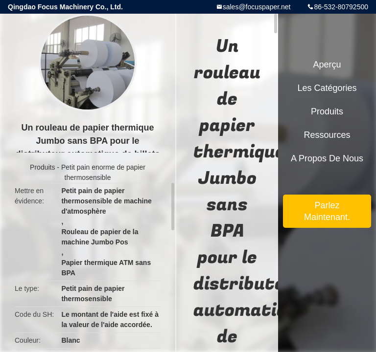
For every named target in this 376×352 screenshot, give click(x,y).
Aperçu (327, 64)
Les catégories (326, 88)
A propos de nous (327, 158)
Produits (42, 167)
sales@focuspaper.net (257, 7)
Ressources (327, 135)
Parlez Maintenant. (327, 211)
